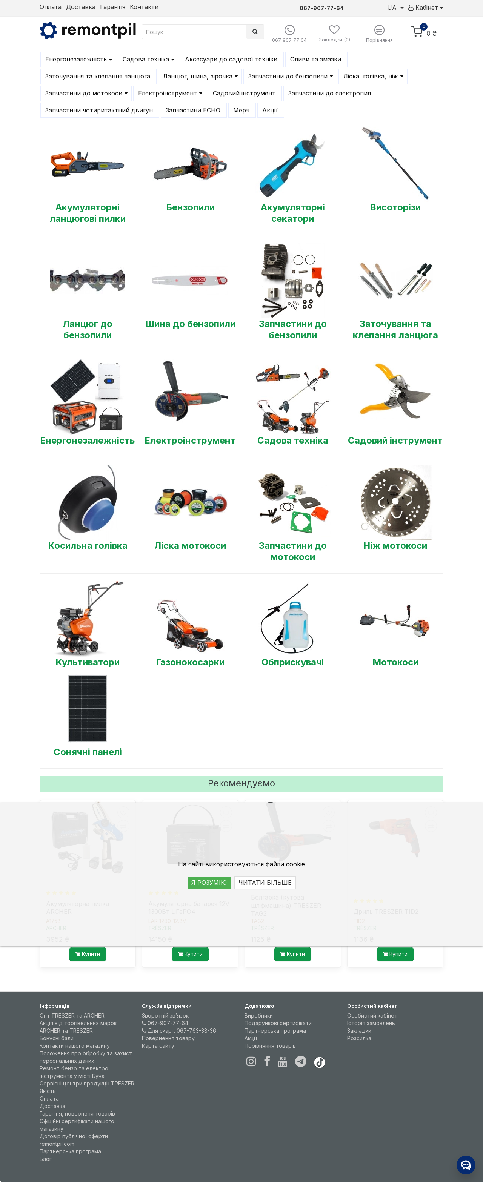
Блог (46, 1159)
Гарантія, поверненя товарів (77, 1113)
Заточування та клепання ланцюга (395, 329)
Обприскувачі (292, 662)
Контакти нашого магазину (75, 1045)
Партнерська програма (70, 1151)
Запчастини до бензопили (293, 329)
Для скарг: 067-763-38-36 (179, 1030)
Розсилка (359, 1038)
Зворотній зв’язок (165, 1015)
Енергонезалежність (87, 440)
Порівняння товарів (270, 1045)
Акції (251, 1038)
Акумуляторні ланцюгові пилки (88, 213)
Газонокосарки (190, 662)
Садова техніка (292, 440)
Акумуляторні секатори (293, 213)
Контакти (144, 7)
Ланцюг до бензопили (87, 329)
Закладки (359, 1030)
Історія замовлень (371, 1023)
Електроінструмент (190, 440)
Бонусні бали (57, 1038)
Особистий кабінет (372, 1015)
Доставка (80, 7)
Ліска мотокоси (190, 545)
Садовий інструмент (395, 440)
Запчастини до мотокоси (293, 551)
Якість (48, 1091)
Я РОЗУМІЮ (209, 882)
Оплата (51, 7)
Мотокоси (395, 662)
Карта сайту (158, 1045)
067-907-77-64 (165, 1023)
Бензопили (190, 207)
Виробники (259, 1015)
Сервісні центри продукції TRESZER (87, 1083)
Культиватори (87, 662)
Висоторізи (395, 207)
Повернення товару (168, 1038)
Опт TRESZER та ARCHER (72, 1015)
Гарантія (112, 7)
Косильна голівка (88, 545)
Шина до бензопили (190, 323)
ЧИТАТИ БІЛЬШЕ (265, 882)
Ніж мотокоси (395, 545)
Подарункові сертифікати (278, 1023)
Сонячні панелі (88, 751)
